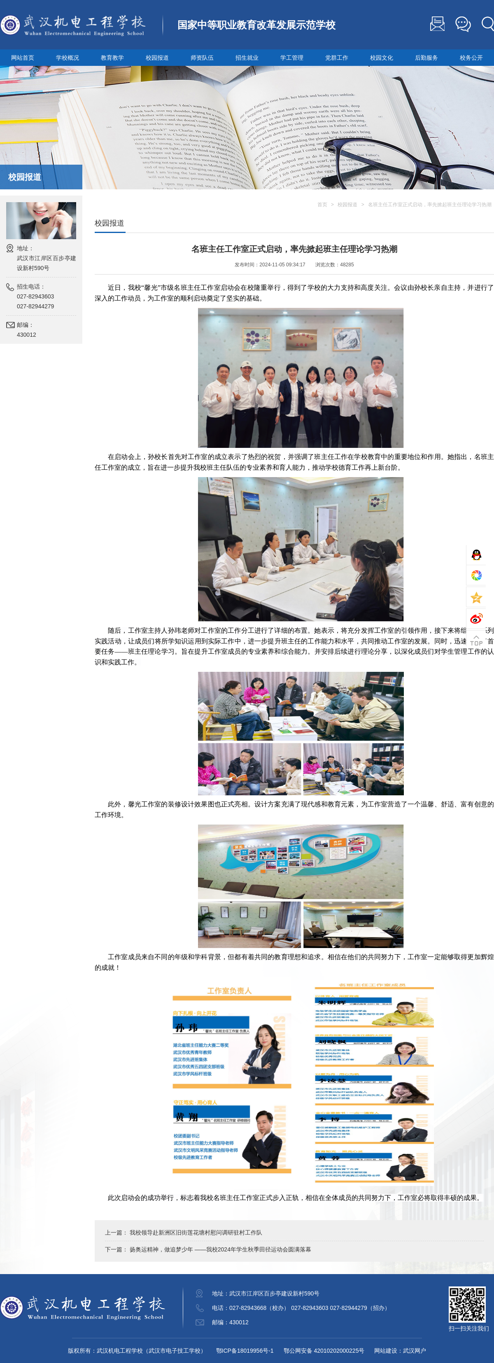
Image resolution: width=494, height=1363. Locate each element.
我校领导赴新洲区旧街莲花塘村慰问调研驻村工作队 (196, 1232)
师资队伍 (202, 57)
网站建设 (385, 1350)
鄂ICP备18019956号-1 (245, 1350)
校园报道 (157, 57)
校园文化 (381, 57)
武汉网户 (414, 1350)
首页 (322, 204)
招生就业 (247, 57)
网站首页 (22, 57)
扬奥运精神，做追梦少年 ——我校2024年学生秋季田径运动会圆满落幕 (220, 1249)
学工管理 (291, 57)
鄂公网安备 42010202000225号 (324, 1350)
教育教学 (112, 57)
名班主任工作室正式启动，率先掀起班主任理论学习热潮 (430, 204)
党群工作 (336, 57)
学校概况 (67, 57)
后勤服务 (426, 57)
